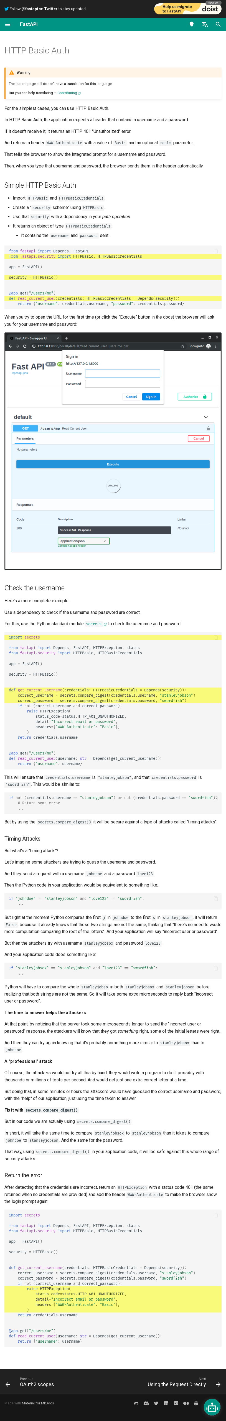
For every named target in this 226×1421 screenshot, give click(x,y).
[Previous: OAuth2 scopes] (30, 1381)
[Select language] (204, 24)
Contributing (67, 93)
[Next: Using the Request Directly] (183, 1381)
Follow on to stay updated (45, 9)
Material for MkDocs (38, 1403)
